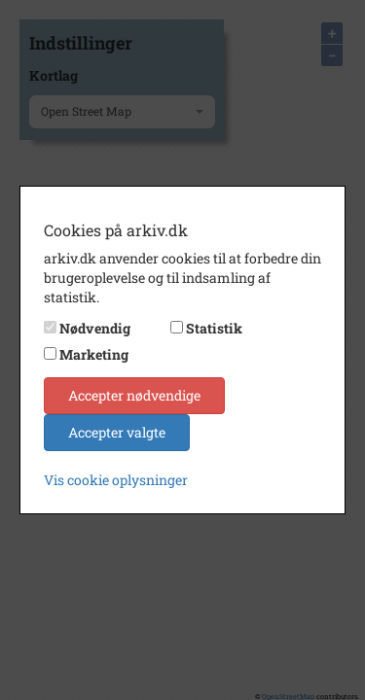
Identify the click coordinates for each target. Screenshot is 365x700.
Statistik (214, 328)
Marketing (93, 354)
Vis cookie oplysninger (116, 480)
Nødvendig (94, 328)
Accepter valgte (116, 432)
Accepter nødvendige (134, 395)
